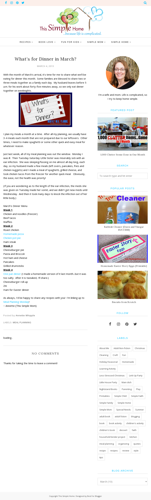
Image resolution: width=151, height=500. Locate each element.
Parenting (127, 389)
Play (138, 389)
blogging (135, 416)
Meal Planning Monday (16, 301)
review (125, 450)
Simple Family (106, 402)
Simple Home (124, 402)
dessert (123, 430)
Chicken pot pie (12, 238)
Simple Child (120, 395)
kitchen (133, 436)
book (102, 423)
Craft (115, 355)
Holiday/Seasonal (108, 361)
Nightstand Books (108, 389)
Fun (124, 355)
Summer (139, 409)
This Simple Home (66, 496)
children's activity (135, 423)
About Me (104, 348)
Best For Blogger (94, 496)
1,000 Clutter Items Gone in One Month (122, 154)
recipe (102, 450)
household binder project (112, 436)
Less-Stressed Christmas (112, 375)
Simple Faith (137, 395)
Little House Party (108, 382)
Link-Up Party (135, 375)
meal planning (22, 322)
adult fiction (121, 416)
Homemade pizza (13, 234)
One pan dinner (12, 273)
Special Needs (123, 409)
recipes (114, 450)
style (136, 450)
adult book (104, 416)
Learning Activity (107, 368)
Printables (104, 395)
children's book (107, 430)
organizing (123, 443)
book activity (115, 423)
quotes (137, 443)
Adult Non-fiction (122, 348)
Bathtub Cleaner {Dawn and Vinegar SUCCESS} (124, 228)
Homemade (128, 361)
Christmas (140, 348)
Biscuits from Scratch (124, 302)
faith (134, 430)
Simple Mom (105, 409)
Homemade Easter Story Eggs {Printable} (124, 265)
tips (101, 457)
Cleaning (103, 355)
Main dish (126, 382)
